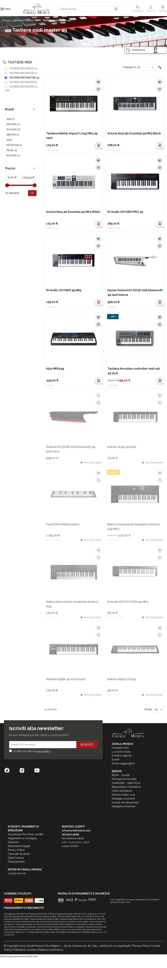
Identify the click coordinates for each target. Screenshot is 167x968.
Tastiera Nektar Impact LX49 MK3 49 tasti (72, 136)
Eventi (115, 759)
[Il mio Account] (150, 9)
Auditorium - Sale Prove (126, 782)
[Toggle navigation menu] (2, 9)
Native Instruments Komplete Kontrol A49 (72, 604)
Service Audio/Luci (123, 794)
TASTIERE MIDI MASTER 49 (56, 20)
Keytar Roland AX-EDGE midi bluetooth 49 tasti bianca (135, 292)
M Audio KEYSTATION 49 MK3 (127, 601)
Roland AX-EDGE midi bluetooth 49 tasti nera (70, 449)
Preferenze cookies (24, 949)
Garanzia (13, 842)
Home (6, 20)
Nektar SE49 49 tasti (121, 447)
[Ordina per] (138, 67)
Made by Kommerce (50, 949)
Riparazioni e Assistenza (126, 786)
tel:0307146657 (70, 834)
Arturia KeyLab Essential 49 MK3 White (73, 211)
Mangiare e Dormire (123, 806)
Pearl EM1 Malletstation (62, 524)
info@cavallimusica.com (76, 830)
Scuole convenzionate (125, 802)
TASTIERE (17, 20)
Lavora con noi (17, 873)
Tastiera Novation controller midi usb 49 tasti (133, 371)
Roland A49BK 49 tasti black (65, 679)
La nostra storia (121, 751)
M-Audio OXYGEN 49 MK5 (64, 290)
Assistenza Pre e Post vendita (25, 834)
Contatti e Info (120, 747)
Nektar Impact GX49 (121, 679)
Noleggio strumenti (123, 798)
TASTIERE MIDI (31, 20)
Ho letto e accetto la (31, 751)
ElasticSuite (32, 956)
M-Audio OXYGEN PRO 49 (125, 211)
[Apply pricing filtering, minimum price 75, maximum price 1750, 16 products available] (32, 193)
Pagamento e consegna (22, 838)
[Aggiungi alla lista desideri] (98, 82)
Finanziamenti (16, 861)
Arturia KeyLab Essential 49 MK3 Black (134, 133)
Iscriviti (86, 744)
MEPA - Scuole (121, 775)
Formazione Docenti (124, 779)
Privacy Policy (16, 850)
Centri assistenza (122, 790)
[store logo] (36, 9)
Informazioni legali (19, 846)
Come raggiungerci (123, 763)
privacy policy (42, 751)
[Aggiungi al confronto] (98, 89)
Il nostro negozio (122, 755)
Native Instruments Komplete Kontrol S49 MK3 (133, 527)
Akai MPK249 (55, 368)
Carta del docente (19, 853)
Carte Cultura (16, 857)
